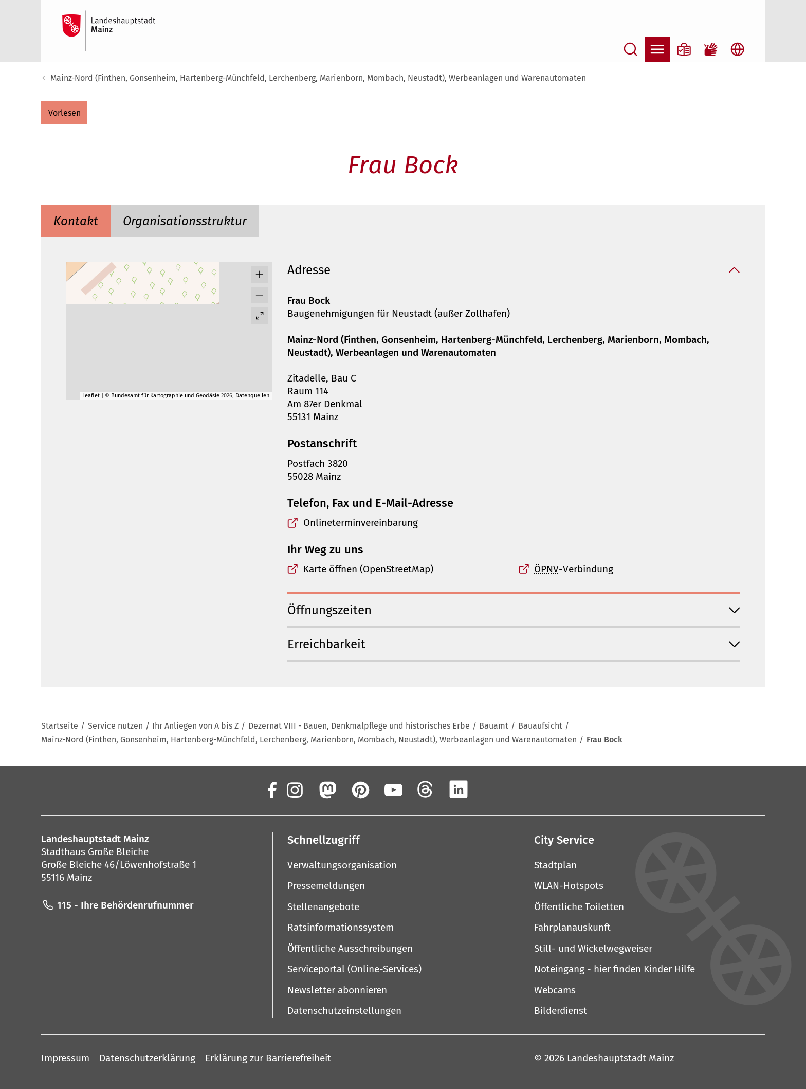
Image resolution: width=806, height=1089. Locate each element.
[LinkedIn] (458, 789)
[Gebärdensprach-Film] (711, 49)
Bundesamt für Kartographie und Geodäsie (165, 395)
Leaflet (91, 395)
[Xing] (491, 789)
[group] (169, 331)
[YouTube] (392, 789)
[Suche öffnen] (630, 49)
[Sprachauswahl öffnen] (737, 49)
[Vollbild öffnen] (259, 315)
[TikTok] (524, 789)
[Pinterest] (359, 789)
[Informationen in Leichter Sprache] (684, 49)
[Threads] (425, 789)
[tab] (76, 221)
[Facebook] (271, 789)
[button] (64, 112)
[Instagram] (294, 789)
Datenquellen (252, 395)
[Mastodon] (327, 789)
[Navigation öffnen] (657, 49)
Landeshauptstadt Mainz (620, 1057)
